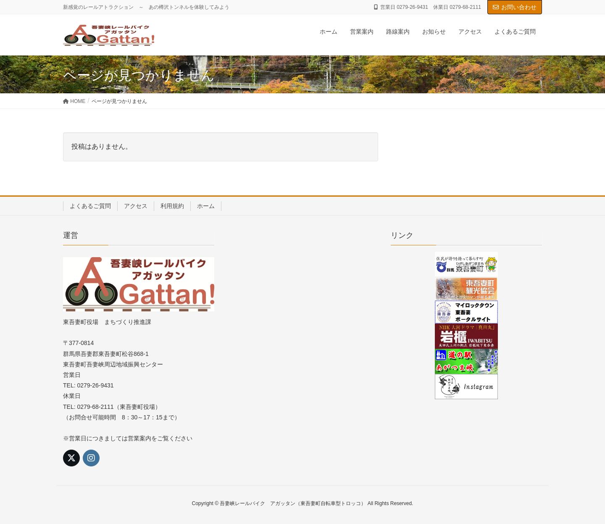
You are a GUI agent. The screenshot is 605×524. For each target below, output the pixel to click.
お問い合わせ (515, 7)
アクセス (135, 206)
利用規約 (172, 206)
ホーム (206, 206)
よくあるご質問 (90, 206)
